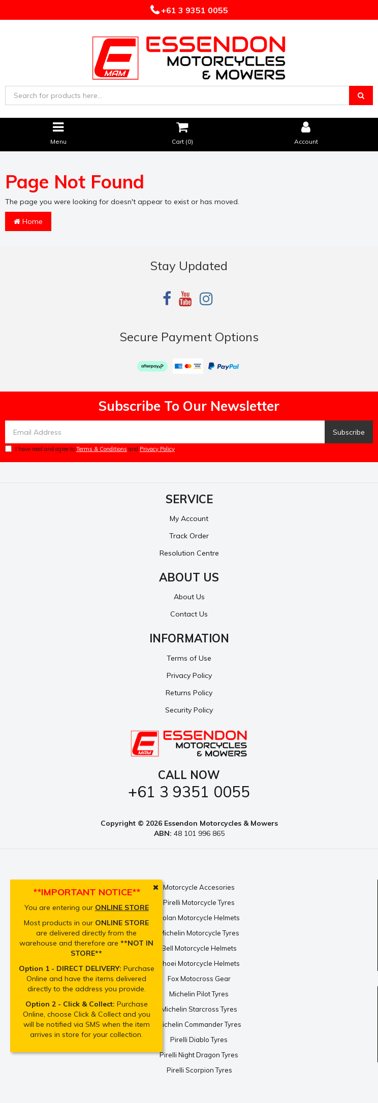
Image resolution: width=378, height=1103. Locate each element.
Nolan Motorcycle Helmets (199, 918)
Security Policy (189, 710)
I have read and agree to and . (90, 448)
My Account (189, 518)
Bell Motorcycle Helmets (199, 948)
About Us (189, 596)
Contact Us (189, 614)
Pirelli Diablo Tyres (199, 1039)
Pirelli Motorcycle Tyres (199, 902)
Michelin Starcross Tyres (199, 1009)
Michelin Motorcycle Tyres (199, 933)
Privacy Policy (157, 448)
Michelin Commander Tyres (199, 1024)
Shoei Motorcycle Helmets (199, 963)
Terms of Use (189, 658)
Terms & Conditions (101, 448)
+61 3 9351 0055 (193, 10)
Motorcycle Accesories (199, 887)
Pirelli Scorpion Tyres (199, 1070)
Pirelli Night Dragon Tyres (199, 1055)
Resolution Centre (189, 553)
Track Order (189, 535)
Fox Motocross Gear (199, 979)
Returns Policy (189, 692)
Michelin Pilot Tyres (199, 994)
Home (28, 221)
